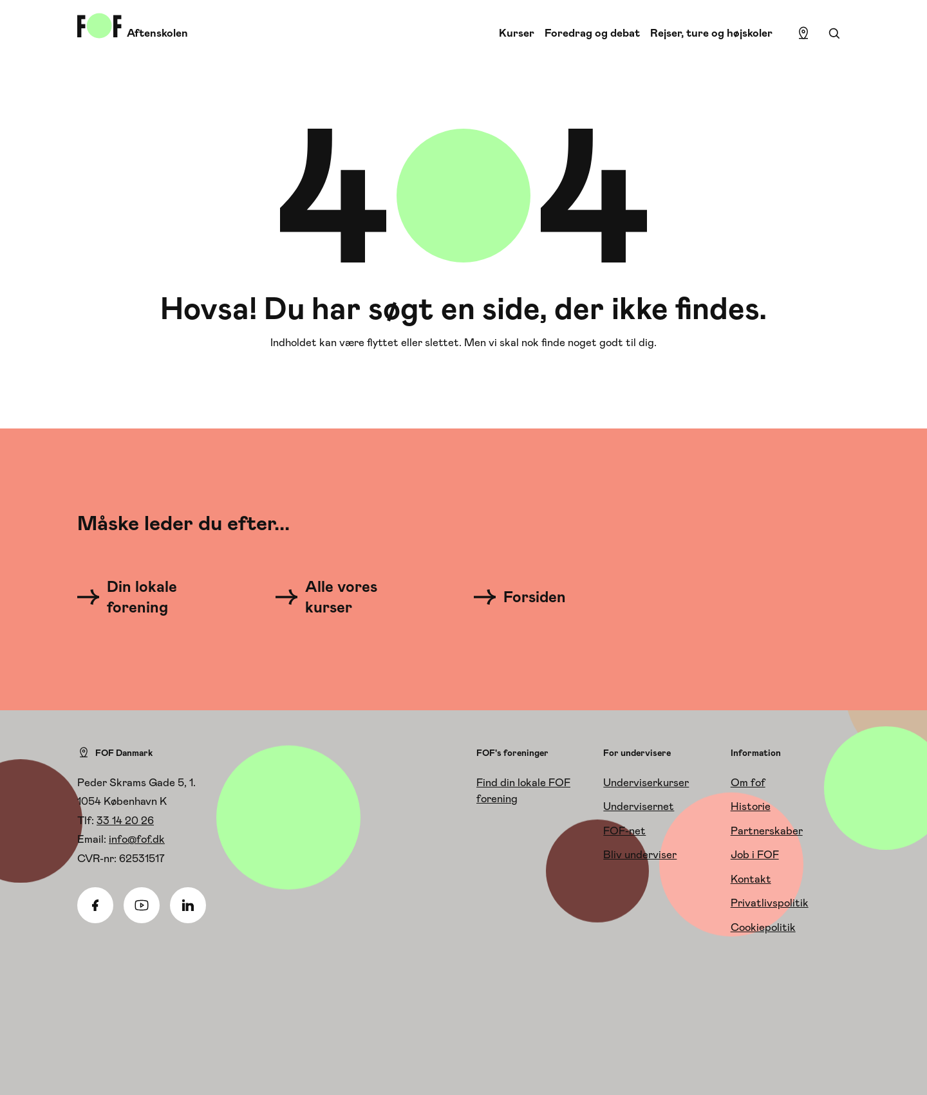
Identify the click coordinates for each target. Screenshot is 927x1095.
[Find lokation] (803, 33)
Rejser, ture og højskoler (711, 33)
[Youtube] (142, 905)
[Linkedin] (188, 905)
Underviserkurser (646, 782)
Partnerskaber (767, 831)
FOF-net (624, 831)
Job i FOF (755, 854)
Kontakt (751, 879)
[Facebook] (95, 905)
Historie (751, 806)
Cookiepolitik (763, 927)
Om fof (748, 782)
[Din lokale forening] (148, 597)
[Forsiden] (527, 597)
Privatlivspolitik (770, 903)
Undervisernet (638, 806)
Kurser (516, 33)
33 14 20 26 (125, 820)
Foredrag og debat (592, 33)
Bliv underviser (640, 854)
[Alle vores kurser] (346, 597)
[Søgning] (834, 33)
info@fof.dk (137, 839)
